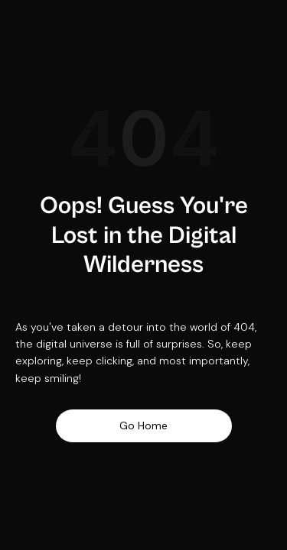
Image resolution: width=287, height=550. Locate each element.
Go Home (143, 425)
